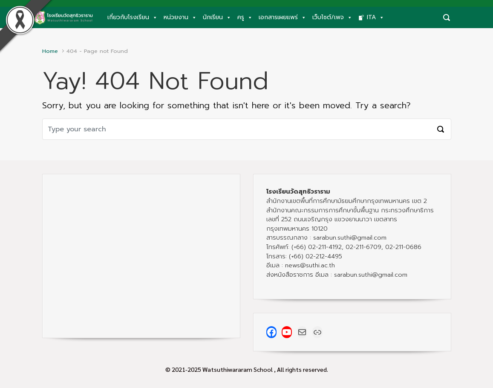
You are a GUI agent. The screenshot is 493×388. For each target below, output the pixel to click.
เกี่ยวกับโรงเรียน (132, 17)
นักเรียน (217, 17)
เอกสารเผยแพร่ (282, 17)
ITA (375, 17)
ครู (245, 17)
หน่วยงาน (180, 17)
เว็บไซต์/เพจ (332, 17)
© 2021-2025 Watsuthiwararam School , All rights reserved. (246, 369)
